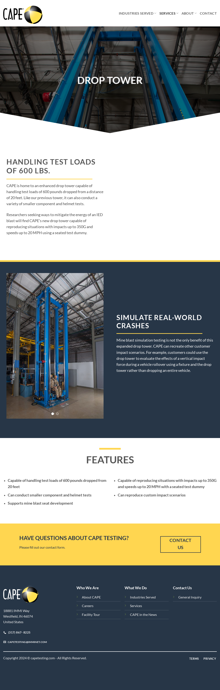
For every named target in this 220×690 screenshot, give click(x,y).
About (189, 13)
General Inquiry (190, 597)
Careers (87, 606)
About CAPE (91, 597)
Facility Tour (91, 614)
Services (169, 13)
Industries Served (137, 13)
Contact (208, 13)
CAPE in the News (143, 614)
